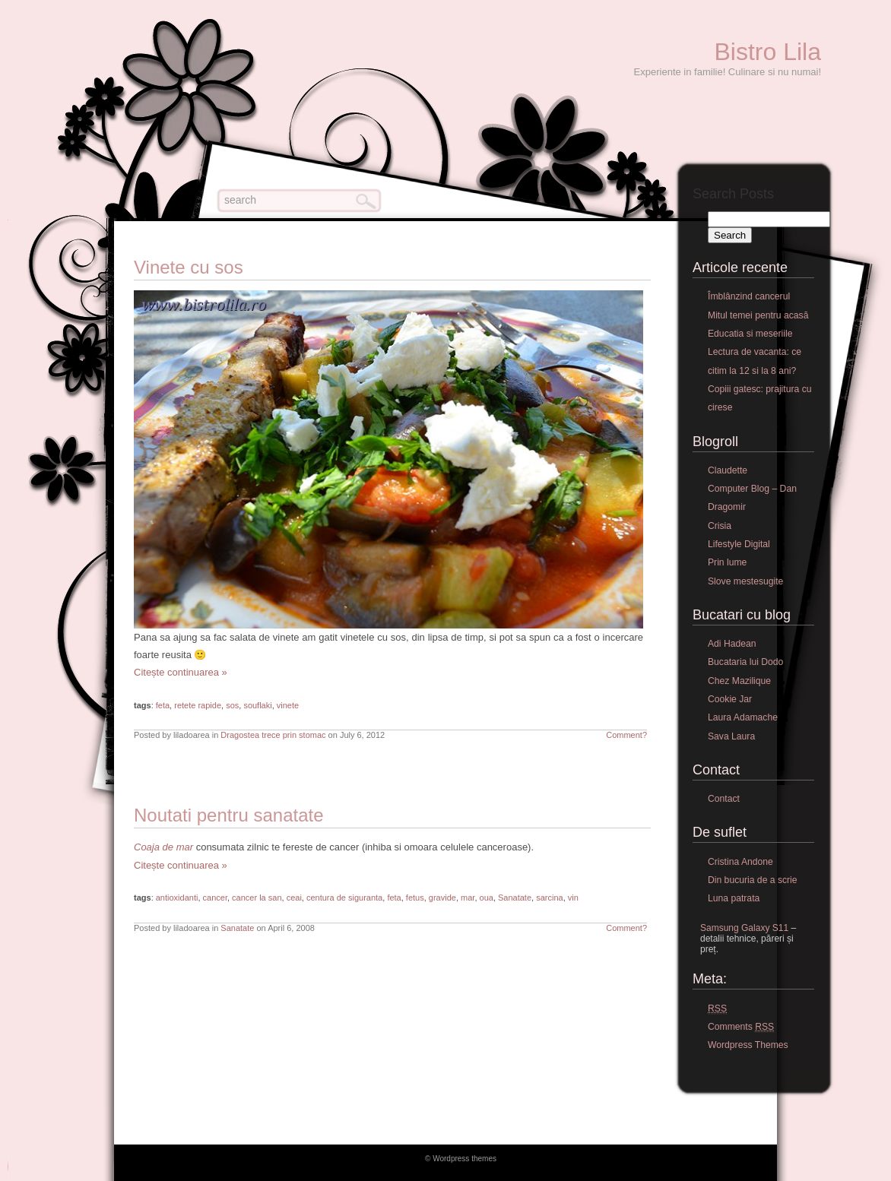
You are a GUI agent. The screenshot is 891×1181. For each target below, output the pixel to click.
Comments (741, 1027)
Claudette (727, 470)
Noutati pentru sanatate (229, 815)
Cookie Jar (730, 699)
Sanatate (514, 897)
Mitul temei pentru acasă (758, 315)
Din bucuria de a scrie (752, 880)
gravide (442, 897)
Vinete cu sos (188, 267)
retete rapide (197, 705)
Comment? (626, 734)
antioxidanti (177, 897)
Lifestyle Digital (739, 544)
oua (486, 897)
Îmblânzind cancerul (749, 296)
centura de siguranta (344, 897)
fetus (415, 897)
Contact (724, 798)
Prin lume (727, 562)
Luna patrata (733, 898)
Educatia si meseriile (750, 333)
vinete (288, 705)
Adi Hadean (732, 643)
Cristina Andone (740, 861)
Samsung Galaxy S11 (744, 928)
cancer (215, 897)
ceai (294, 897)
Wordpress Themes (748, 1045)
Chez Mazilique (739, 681)
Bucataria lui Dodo (745, 662)
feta (163, 705)
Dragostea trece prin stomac (272, 734)
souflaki (257, 705)
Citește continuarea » (180, 672)
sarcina (549, 897)
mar (467, 897)
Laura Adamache (743, 717)
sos (232, 705)
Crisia (719, 526)
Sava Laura (731, 736)
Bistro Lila (768, 51)
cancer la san (256, 897)
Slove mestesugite (745, 581)
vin (573, 897)
